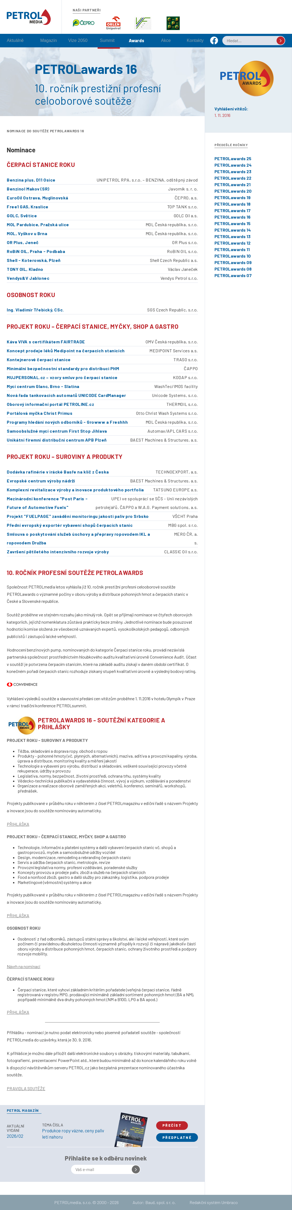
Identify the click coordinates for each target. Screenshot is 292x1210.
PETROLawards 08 (233, 268)
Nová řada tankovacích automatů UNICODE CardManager (66, 395)
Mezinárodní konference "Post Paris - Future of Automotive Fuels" (47, 503)
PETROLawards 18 (232, 203)
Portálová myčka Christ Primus (39, 413)
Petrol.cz (29, 17)
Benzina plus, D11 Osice (31, 179)
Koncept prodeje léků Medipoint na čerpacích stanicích (66, 350)
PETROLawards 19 (232, 197)
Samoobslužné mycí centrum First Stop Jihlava (57, 430)
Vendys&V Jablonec (28, 278)
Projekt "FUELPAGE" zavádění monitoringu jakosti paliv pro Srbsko (78, 516)
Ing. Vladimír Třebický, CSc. (35, 309)
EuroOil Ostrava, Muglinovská (37, 197)
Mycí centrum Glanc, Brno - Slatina (43, 386)
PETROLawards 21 (232, 184)
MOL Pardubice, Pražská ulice (38, 224)
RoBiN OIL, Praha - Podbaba (36, 251)
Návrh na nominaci (23, 966)
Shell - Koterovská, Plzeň (34, 260)
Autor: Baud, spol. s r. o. (154, 1202)
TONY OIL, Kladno (25, 269)
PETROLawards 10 (232, 255)
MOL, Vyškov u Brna (27, 233)
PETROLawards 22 (232, 177)
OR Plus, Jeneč (23, 242)
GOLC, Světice (22, 215)
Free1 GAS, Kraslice (28, 206)
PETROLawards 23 (232, 171)
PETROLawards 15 (232, 223)
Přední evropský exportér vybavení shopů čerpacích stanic (70, 525)
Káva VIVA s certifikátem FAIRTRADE (46, 341)
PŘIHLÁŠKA (18, 824)
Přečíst (172, 1125)
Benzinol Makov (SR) (28, 188)
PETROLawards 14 (232, 229)
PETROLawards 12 (232, 242)
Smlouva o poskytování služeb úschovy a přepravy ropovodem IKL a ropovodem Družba (78, 538)
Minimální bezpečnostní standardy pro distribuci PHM (63, 368)
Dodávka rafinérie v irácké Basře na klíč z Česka (58, 471)
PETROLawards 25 (232, 158)
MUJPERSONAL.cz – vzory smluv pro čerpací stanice (62, 377)
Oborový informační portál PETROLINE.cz (50, 404)
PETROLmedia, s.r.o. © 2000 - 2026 (86, 1202)
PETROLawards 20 (233, 190)
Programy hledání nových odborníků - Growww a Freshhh (67, 422)
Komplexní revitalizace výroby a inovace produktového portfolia (75, 489)
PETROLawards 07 (233, 275)
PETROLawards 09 (233, 262)
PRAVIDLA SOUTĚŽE (26, 1088)
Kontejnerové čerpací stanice (39, 359)
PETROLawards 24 (233, 164)
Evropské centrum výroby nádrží (41, 480)
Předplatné (177, 1137)
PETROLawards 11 (232, 249)
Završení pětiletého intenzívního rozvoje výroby (58, 551)
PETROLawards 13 (232, 236)
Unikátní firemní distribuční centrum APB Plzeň (57, 439)
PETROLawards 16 (232, 216)
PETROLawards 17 (232, 210)
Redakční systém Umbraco (214, 1202)
